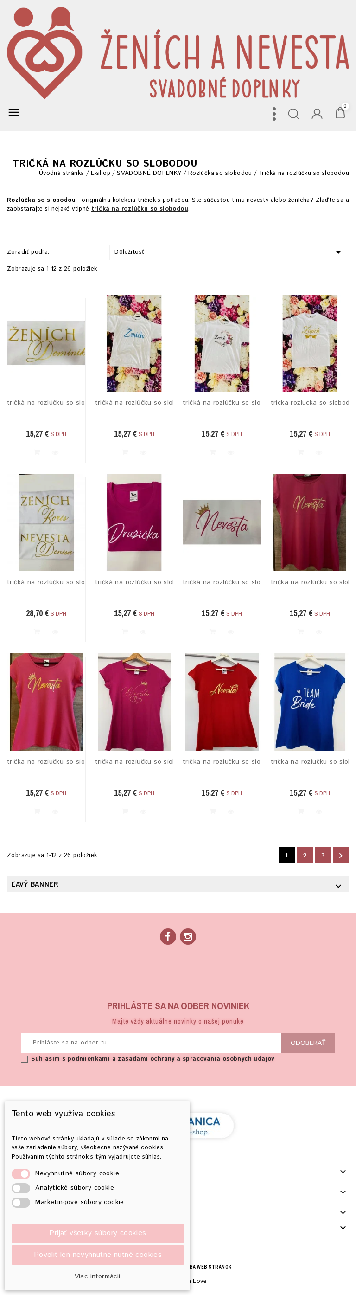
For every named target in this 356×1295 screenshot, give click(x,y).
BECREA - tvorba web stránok (192, 1267)
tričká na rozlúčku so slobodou (46, 403)
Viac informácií (98, 1276)
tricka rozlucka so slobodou (310, 403)
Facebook (168, 936)
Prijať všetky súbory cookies (97, 1233)
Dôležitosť (229, 252)
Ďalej (341, 855)
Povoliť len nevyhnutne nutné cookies (98, 1255)
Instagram (188, 936)
